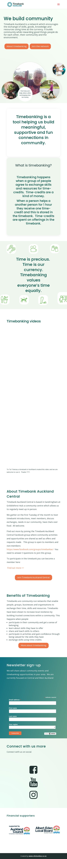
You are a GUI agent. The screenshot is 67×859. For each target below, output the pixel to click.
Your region (13, 724)
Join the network (40, 46)
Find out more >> (15, 567)
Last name (13, 716)
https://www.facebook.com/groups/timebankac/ (30, 549)
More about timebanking (33, 645)
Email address (15, 700)
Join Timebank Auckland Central (33, 577)
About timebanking (16, 46)
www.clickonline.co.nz (37, 856)
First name (13, 708)
